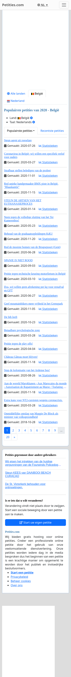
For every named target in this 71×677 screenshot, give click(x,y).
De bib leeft (10, 317)
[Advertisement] (35, 51)
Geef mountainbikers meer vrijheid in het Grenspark (33, 303)
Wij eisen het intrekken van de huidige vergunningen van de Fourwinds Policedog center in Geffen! (31, 465)
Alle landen (16, 93)
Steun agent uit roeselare (18, 140)
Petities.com (13, 4)
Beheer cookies (21, 581)
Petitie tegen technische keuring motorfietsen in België (35, 273)
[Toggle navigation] (64, 4)
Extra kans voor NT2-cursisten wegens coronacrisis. (33, 400)
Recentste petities (52, 131)
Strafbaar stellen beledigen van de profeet (27, 170)
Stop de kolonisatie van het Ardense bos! (27, 370)
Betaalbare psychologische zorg (22, 330)
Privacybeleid (19, 577)
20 (7, 437)
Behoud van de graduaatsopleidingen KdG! (28, 233)
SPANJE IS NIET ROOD (18, 260)
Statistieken (48, 146)
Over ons (17, 585)
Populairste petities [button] (19, 131)
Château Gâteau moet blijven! (21, 356)
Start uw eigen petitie (35, 522)
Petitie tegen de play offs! (18, 343)
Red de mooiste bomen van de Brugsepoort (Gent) (32, 247)
